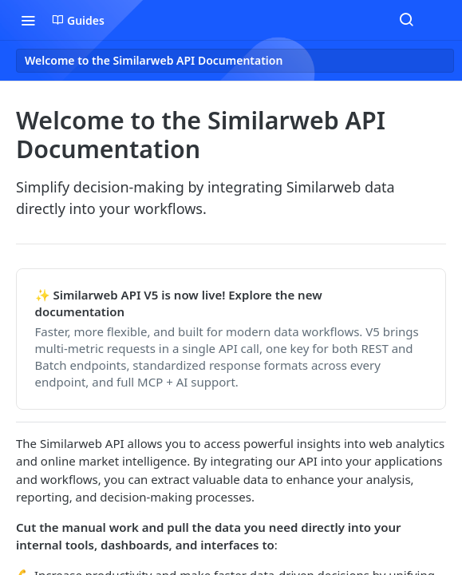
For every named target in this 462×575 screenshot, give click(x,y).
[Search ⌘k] (406, 20)
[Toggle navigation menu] (28, 20)
